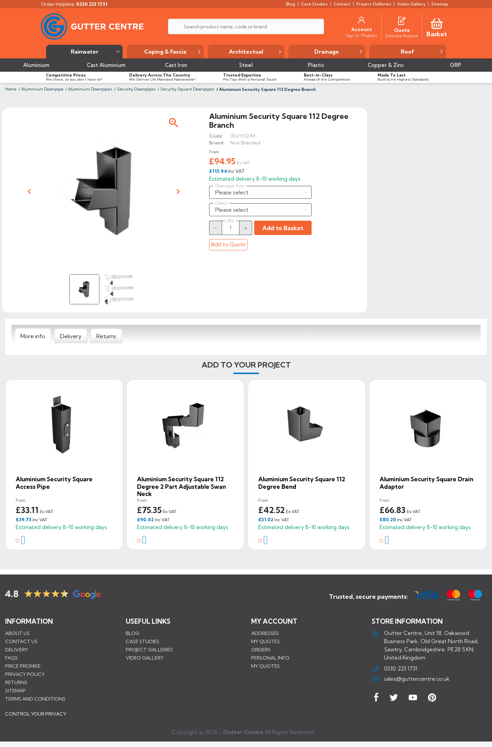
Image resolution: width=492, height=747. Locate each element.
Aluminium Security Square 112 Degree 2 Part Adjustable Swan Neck (181, 486)
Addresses (265, 633)
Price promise (23, 666)
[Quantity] (230, 227)
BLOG (132, 633)
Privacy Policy (25, 674)
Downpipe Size (229, 186)
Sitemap (15, 691)
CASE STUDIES (142, 641)
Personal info (270, 658)
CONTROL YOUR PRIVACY (35, 717)
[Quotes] (401, 20)
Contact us (21, 641)
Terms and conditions (35, 699)
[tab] (33, 336)
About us (17, 633)
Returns (16, 682)
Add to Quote (228, 244)
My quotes (265, 641)
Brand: (217, 143)
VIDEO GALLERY (145, 658)
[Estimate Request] (402, 35)
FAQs (11, 658)
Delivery (16, 650)
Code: (216, 136)
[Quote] (402, 30)
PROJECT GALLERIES (149, 650)
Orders (261, 650)
